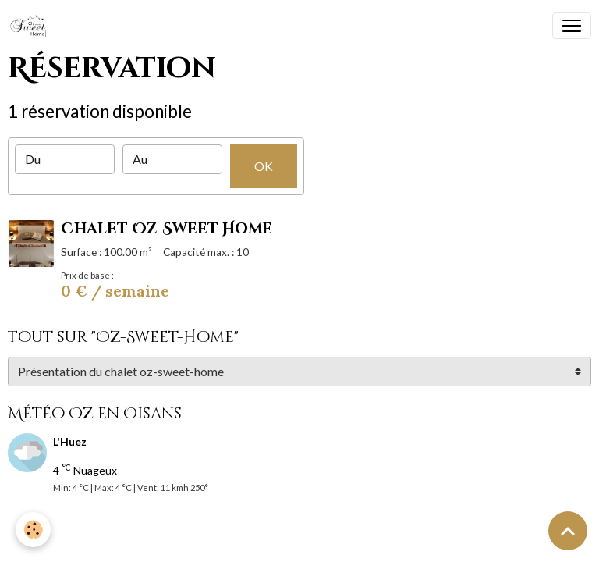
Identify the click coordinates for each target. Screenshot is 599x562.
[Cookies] (33, 529)
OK (263, 165)
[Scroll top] (567, 530)
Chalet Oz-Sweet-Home (166, 229)
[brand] (31, 25)
